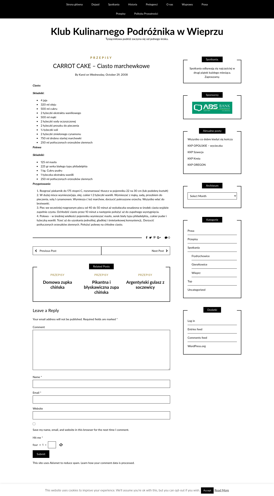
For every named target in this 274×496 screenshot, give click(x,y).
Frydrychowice (201, 256)
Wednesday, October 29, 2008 (109, 74)
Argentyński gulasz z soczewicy (145, 285)
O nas (169, 4)
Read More (221, 490)
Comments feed (197, 337)
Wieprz (196, 272)
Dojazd (95, 4)
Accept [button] (207, 490)
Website (38, 408)
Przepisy (121, 13)
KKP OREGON (197, 164)
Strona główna (74, 4)
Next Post (158, 250)
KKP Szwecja (195, 152)
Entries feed (195, 329)
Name (37, 377)
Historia (132, 4)
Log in (191, 320)
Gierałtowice (199, 264)
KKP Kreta (194, 158)
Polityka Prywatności (146, 13)
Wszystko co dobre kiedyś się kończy (210, 139)
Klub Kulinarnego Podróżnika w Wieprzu (137, 31)
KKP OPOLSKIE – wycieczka (205, 145)
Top (190, 281)
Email (37, 392)
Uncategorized (196, 289)
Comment (39, 327)
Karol (82, 74)
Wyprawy (187, 4)
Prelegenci (152, 4)
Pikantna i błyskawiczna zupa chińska (101, 287)
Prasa (205, 4)
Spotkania (113, 4)
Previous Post (47, 250)
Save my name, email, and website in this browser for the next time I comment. (81, 429)
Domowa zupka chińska (57, 285)
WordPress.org (197, 346)
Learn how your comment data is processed (107, 462)
